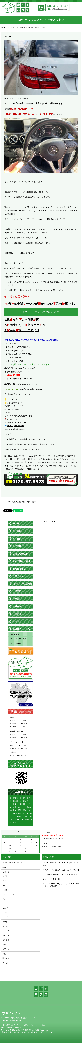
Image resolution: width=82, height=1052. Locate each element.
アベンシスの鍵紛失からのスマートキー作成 (60, 874)
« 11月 (4, 831)
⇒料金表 (13, 752)
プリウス (5, 904)
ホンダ (5, 917)
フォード (5, 899)
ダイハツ (5, 885)
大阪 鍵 (5, 949)
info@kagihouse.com (15, 426)
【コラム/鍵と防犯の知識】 (12, 863)
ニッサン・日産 (8, 894)
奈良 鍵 (5, 954)
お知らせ (5, 872)
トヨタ (5, 890)
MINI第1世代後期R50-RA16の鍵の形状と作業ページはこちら (29, 444)
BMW (4, 867)
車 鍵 (5, 963)
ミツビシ (5, 926)
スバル (5, 881)
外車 (4, 945)
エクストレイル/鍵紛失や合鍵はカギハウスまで (61, 870)
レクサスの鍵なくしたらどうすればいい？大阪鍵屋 (61, 864)
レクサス (5, 931)
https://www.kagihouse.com (31, 389)
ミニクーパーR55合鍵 (51, 879)
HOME (3, 28)
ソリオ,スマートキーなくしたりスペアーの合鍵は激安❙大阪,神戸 (61, 885)
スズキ (5, 876)
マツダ (5, 922)
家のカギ (5, 958)
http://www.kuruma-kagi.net (26, 384)
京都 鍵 (5, 935)
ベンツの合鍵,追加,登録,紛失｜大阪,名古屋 (19, 502)
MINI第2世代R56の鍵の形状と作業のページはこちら (25, 439)
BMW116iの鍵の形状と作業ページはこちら (22, 449)
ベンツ (13, 28)
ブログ (5, 908)
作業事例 (5, 940)
